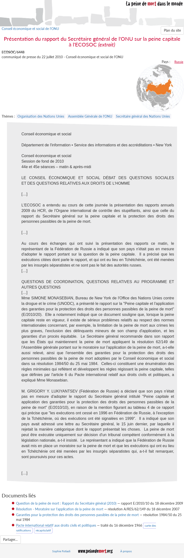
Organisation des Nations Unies (40, 116)
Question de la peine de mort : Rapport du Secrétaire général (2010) (66, 503)
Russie (178, 62)
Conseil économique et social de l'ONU (30, 29)
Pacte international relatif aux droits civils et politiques (56, 525)
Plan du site (172, 30)
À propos (126, 551)
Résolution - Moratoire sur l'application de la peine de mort (59, 509)
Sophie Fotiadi (61, 551)
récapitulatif (43, 530)
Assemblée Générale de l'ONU (90, 116)
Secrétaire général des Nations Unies (143, 116)
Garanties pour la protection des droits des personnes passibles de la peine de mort (77, 515)
